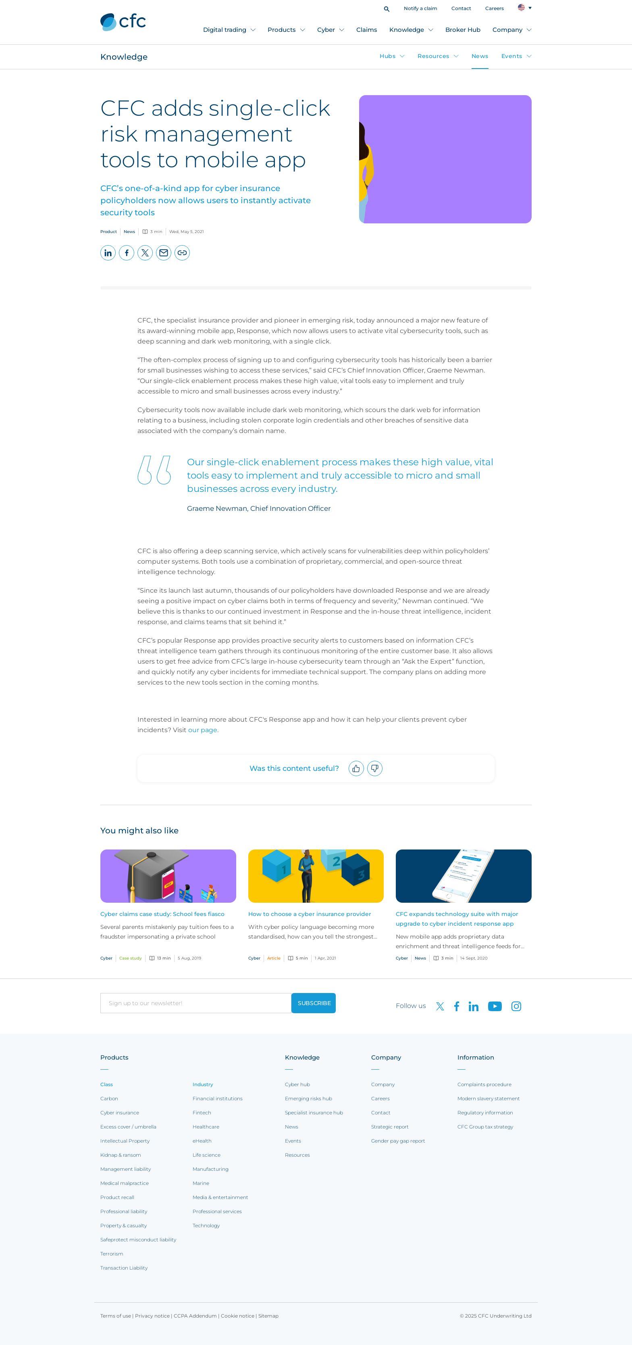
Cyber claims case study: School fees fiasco (162, 914)
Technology (206, 1225)
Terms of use (115, 1316)
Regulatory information (485, 1113)
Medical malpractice (124, 1183)
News (480, 56)
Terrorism (111, 1254)
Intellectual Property (125, 1141)
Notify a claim (420, 8)
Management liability (125, 1169)
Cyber (326, 29)
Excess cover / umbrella (128, 1127)
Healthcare (206, 1127)
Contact (461, 8)
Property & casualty (123, 1225)
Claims (366, 29)
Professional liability (123, 1211)
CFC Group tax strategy (485, 1127)
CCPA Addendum (195, 1316)
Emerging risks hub (308, 1098)
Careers (494, 8)
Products (282, 29)
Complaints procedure (484, 1084)
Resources (433, 56)
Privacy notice (152, 1316)
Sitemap (268, 1316)
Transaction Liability (124, 1268)
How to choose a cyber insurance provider (309, 914)
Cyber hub (297, 1084)
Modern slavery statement (488, 1098)
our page (202, 730)
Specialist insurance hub (314, 1113)
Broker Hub (462, 29)
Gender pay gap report (398, 1141)
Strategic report (390, 1127)
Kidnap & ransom (120, 1155)
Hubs (387, 56)
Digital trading (224, 29)
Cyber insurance (119, 1113)
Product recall (117, 1197)
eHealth (202, 1141)
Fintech (202, 1113)
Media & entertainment (220, 1197)
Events (511, 56)
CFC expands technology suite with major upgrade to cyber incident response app (457, 918)
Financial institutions (218, 1098)
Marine (201, 1183)
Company (507, 29)
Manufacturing (211, 1169)
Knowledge (406, 29)
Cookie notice (237, 1316)
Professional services (217, 1211)
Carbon (109, 1098)
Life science (206, 1155)
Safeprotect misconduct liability (138, 1240)
